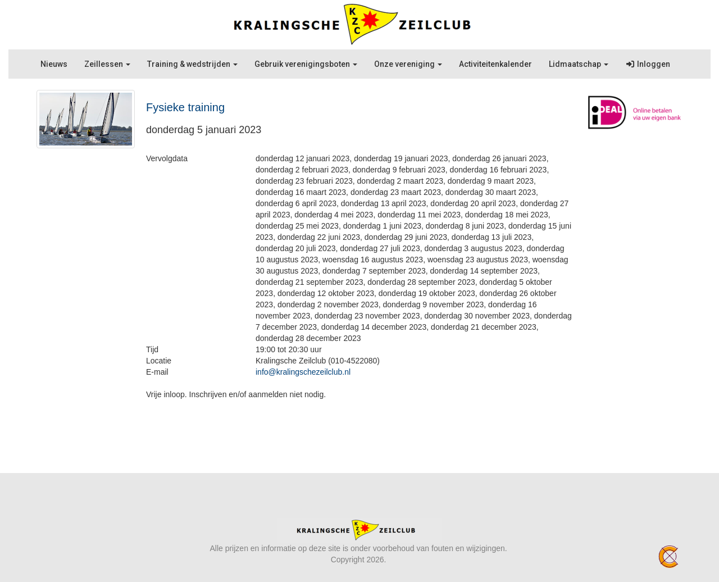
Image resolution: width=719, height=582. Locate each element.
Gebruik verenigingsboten (305, 64)
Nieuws (53, 64)
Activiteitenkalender (495, 64)
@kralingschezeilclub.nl (303, 371)
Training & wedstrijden (192, 64)
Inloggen (647, 64)
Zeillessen (107, 64)
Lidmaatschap (578, 64)
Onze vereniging (408, 64)
